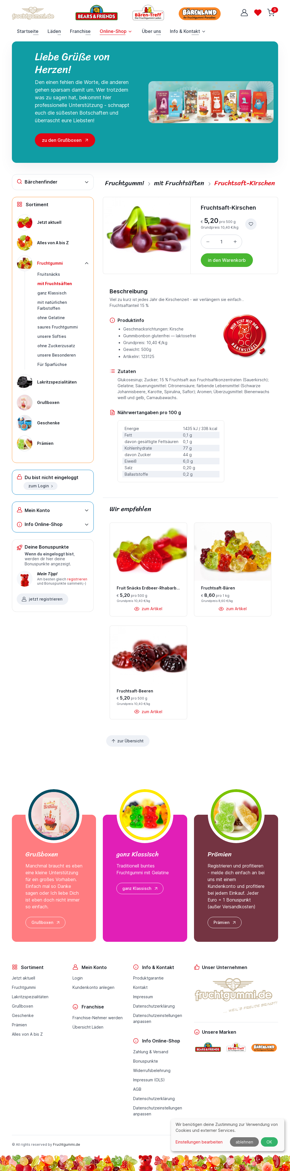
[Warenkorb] (271, 13)
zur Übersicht (127, 741)
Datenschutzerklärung (154, 1006)
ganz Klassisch (51, 292)
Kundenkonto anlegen (93, 987)
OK (269, 1142)
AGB (137, 1089)
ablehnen (244, 1142)
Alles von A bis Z (27, 1034)
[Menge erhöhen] (235, 241)
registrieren (77, 579)
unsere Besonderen (56, 355)
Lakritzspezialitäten (30, 996)
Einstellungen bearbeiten (199, 1142)
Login (77, 978)
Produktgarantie (148, 978)
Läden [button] (54, 31)
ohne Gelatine (51, 317)
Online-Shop (113, 31)
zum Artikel (148, 608)
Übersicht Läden (87, 1027)
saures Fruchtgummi (57, 327)
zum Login (41, 485)
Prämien (225, 922)
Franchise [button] (80, 31)
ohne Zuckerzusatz (56, 345)
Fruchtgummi (24, 987)
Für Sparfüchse (52, 364)
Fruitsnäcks (48, 274)
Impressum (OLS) (149, 1079)
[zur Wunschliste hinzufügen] (251, 224)
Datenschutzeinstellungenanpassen (157, 1018)
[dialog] (227, 1135)
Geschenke (23, 1015)
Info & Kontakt (185, 31)
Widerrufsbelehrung (151, 1070)
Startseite (28, 31)
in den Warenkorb (227, 260)
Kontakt (140, 987)
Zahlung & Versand (150, 1051)
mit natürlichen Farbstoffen (52, 305)
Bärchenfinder (37, 182)
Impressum (143, 996)
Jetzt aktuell (23, 978)
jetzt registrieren (42, 599)
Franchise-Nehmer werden (97, 1017)
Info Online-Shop (40, 524)
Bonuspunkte (145, 1061)
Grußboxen (46, 922)
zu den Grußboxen (62, 140)
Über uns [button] (151, 31)
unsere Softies (51, 336)
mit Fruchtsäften (54, 283)
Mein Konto (33, 510)
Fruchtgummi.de (66, 1144)
